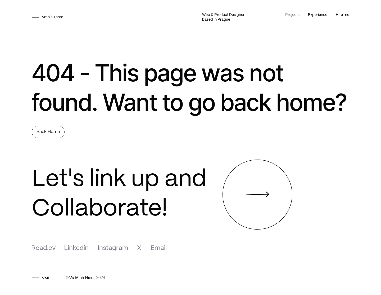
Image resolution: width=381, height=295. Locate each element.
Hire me (342, 15)
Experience (317, 15)
